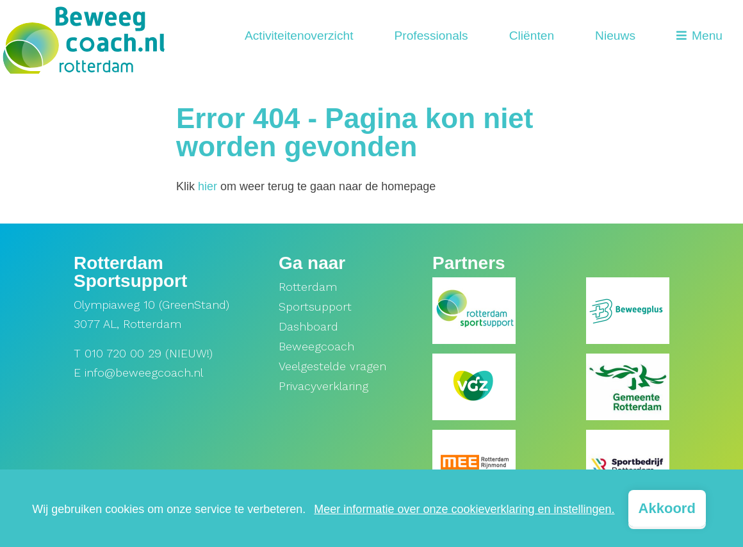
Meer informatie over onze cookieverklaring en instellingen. (464, 509)
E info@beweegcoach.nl (138, 372)
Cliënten (531, 35)
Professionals (431, 35)
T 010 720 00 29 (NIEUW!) (143, 353)
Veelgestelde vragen (332, 366)
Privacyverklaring (323, 386)
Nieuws (615, 35)
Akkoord (667, 508)
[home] (83, 37)
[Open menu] (699, 36)
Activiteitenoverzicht (299, 35)
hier (207, 186)
